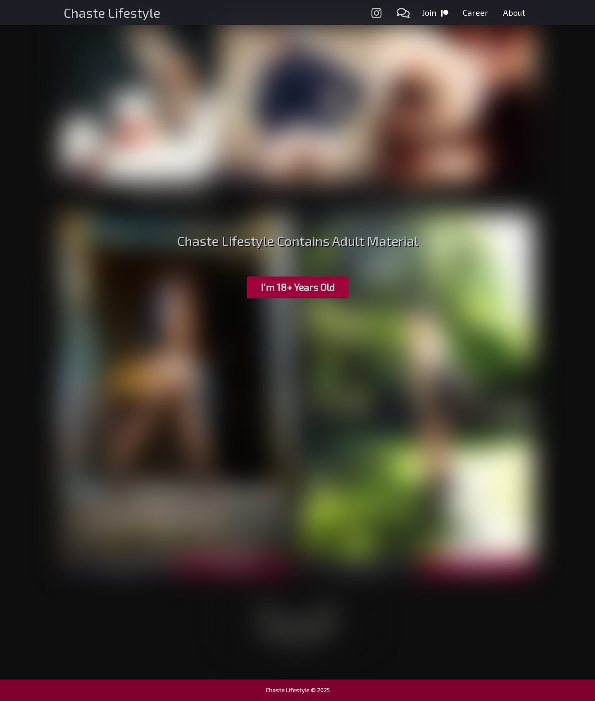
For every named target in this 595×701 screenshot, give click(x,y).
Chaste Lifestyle (112, 12)
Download (476, 566)
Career (475, 12)
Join (435, 12)
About (514, 12)
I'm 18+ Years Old (298, 287)
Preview (119, 566)
